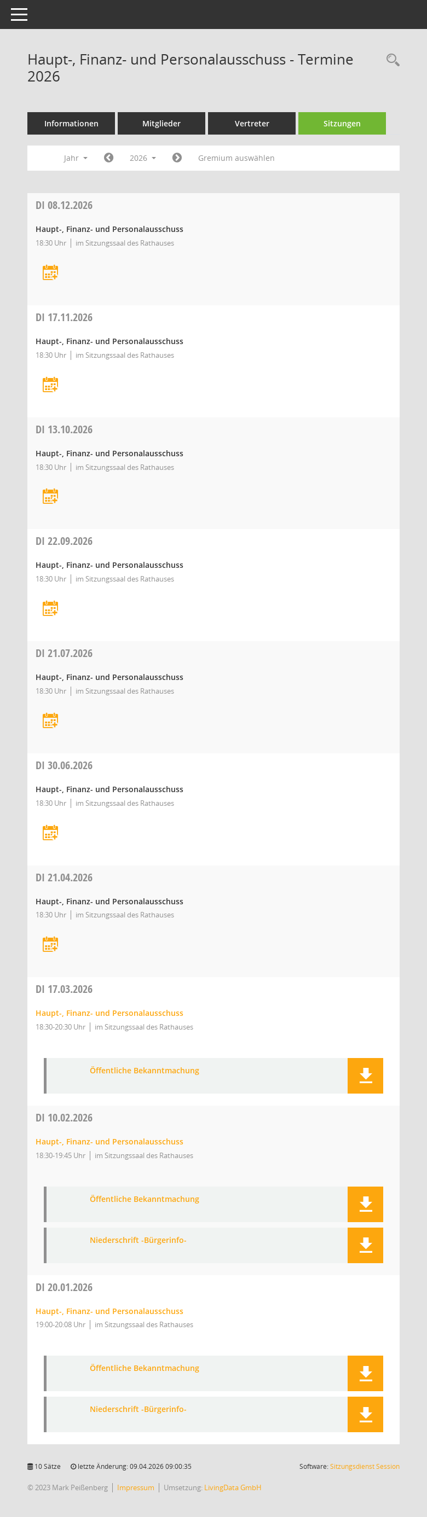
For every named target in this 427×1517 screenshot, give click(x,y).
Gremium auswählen (236, 158)
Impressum (135, 1487)
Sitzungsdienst (365, 1466)
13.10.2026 (64, 429)
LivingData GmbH (233, 1487)
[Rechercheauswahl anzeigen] (390, 60)
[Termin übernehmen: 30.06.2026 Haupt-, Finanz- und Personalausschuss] (50, 833)
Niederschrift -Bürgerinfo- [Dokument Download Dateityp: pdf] (138, 1240)
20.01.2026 (64, 1287)
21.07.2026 (64, 653)
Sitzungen (342, 123)
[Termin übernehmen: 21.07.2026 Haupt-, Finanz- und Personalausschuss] (50, 721)
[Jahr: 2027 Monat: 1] (177, 158)
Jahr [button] (76, 158)
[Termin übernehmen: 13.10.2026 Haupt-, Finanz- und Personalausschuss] (50, 497)
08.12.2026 (64, 204)
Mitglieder (161, 123)
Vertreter (252, 123)
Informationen (71, 123)
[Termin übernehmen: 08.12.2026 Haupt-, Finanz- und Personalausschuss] (50, 273)
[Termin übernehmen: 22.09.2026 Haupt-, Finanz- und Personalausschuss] (50, 609)
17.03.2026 (64, 988)
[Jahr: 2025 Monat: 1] (109, 158)
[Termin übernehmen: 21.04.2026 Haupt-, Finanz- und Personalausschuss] (50, 945)
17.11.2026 (64, 317)
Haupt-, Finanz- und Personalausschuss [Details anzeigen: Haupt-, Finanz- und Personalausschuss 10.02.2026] (109, 1141)
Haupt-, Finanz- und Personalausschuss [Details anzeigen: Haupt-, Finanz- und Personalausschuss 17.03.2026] (109, 1013)
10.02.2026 (64, 1117)
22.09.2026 (64, 540)
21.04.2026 (64, 877)
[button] (365, 1076)
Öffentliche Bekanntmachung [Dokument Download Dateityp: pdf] (144, 1071)
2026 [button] (143, 158)
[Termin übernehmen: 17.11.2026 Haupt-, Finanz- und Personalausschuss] (50, 385)
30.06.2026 (64, 765)
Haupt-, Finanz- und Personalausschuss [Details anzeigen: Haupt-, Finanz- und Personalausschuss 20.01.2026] (109, 1311)
